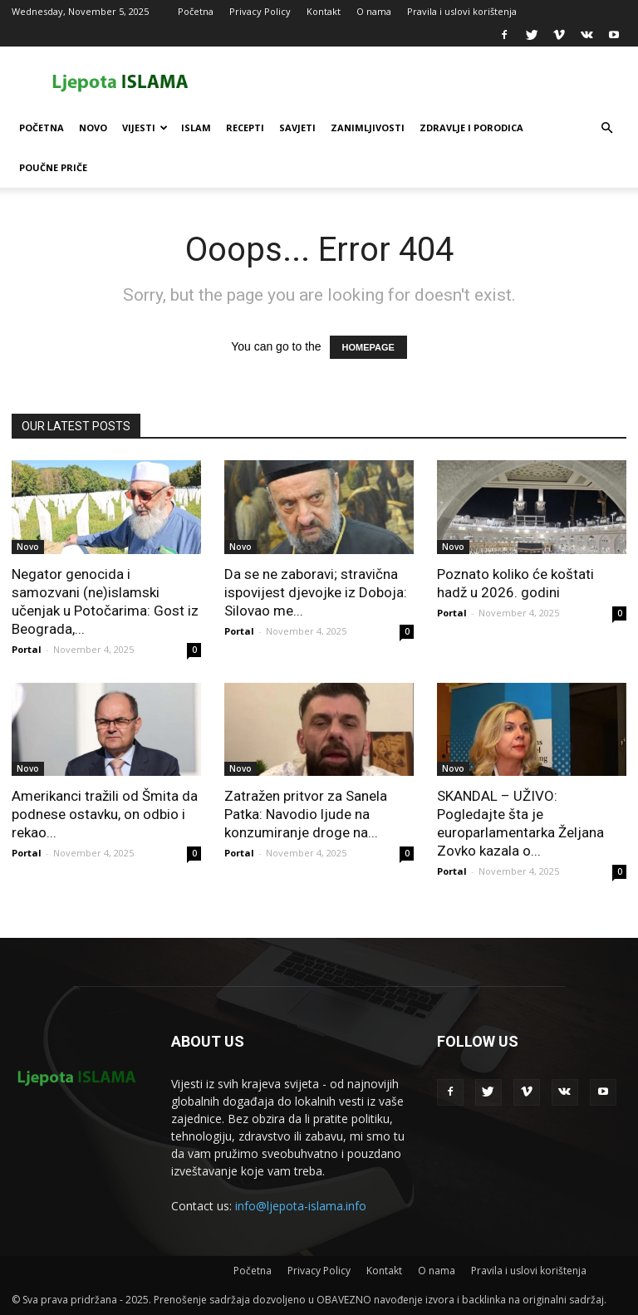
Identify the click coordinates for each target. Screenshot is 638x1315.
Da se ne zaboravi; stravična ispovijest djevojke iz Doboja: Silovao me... (315, 592)
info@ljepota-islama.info (300, 1206)
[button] (606, 128)
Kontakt (324, 11)
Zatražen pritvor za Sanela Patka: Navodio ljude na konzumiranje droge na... (305, 814)
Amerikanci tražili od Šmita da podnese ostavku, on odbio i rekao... (105, 814)
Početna (195, 11)
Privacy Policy (260, 11)
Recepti (245, 127)
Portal (27, 649)
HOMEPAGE (368, 347)
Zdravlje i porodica (471, 127)
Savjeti (297, 127)
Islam (196, 127)
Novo (93, 127)
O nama (373, 11)
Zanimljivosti (368, 127)
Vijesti (145, 127)
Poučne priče (53, 167)
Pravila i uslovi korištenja (462, 11)
